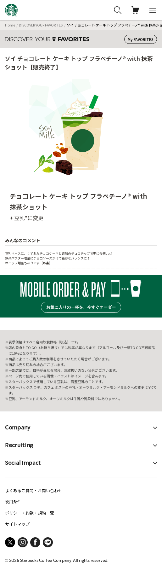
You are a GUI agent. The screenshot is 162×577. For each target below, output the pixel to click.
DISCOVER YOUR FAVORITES (41, 24)
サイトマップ (17, 524)
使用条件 (13, 501)
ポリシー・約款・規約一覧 (29, 513)
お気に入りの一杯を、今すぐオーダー (81, 307)
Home (10, 24)
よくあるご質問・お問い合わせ (33, 490)
